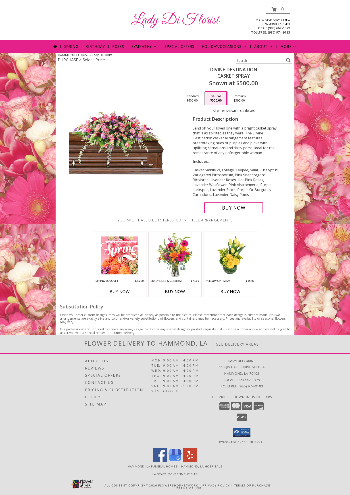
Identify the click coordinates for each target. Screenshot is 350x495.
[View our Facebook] (160, 461)
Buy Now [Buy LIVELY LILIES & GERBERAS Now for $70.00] (175, 291)
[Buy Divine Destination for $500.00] (233, 207)
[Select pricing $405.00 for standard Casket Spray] (192, 98)
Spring (71, 46)
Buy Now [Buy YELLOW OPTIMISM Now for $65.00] (230, 291)
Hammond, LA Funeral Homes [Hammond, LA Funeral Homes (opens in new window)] (153, 466)
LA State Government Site (175, 474)
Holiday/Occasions (224, 46)
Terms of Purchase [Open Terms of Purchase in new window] (252, 485)
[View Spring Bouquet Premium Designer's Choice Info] (119, 255)
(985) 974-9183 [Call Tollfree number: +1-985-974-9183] (251, 386)
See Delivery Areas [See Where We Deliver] (237, 344)
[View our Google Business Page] (175, 461)
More (288, 46)
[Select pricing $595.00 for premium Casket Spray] (239, 98)
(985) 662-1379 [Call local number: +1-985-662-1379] (279, 28)
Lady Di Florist (175, 20)
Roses (118, 46)
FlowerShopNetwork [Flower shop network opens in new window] (178, 485)
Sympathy (144, 46)
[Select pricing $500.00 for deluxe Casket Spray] (215, 98)
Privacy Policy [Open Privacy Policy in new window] (216, 485)
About (263, 46)
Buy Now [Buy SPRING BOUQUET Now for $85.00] (120, 291)
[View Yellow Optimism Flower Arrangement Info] (230, 255)
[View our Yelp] (190, 461)
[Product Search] (260, 60)
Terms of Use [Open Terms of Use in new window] (189, 488)
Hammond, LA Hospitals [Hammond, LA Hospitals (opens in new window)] (201, 466)
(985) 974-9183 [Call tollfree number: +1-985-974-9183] (279, 32)
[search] (288, 60)
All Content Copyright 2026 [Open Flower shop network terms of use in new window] (130, 485)
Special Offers (179, 46)
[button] (278, 9)
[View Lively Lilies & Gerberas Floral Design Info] (175, 255)
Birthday (95, 46)
